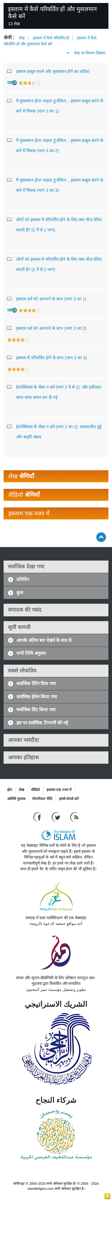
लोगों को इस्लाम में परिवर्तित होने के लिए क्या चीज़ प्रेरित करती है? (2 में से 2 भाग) (54, 263)
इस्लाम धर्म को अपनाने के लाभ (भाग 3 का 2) (46, 328)
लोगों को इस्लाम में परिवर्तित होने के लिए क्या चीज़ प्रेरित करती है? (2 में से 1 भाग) (54, 223)
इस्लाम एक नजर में (59, 790)
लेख (22, 38)
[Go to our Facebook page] (38, 817)
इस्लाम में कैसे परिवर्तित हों (51, 38)
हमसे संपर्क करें (69, 799)
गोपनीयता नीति (42, 799)
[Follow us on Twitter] (57, 817)
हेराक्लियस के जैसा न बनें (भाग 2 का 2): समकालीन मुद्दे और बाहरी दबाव (54, 430)
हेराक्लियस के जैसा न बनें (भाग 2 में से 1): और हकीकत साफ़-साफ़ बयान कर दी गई (54, 391)
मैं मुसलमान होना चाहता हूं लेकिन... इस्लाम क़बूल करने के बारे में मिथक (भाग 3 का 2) (55, 144)
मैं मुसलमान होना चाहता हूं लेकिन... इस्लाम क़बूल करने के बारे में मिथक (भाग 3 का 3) (55, 184)
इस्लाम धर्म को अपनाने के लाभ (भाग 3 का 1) (46, 298)
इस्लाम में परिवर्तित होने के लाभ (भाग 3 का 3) (47, 357)
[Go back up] (101, 537)
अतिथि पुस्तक (16, 799)
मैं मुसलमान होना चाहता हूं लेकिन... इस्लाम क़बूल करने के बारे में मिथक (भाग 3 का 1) (55, 104)
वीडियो (35, 790)
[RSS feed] (74, 817)
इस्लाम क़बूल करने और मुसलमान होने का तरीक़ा (48, 71)
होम (9, 790)
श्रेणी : (9, 37)
